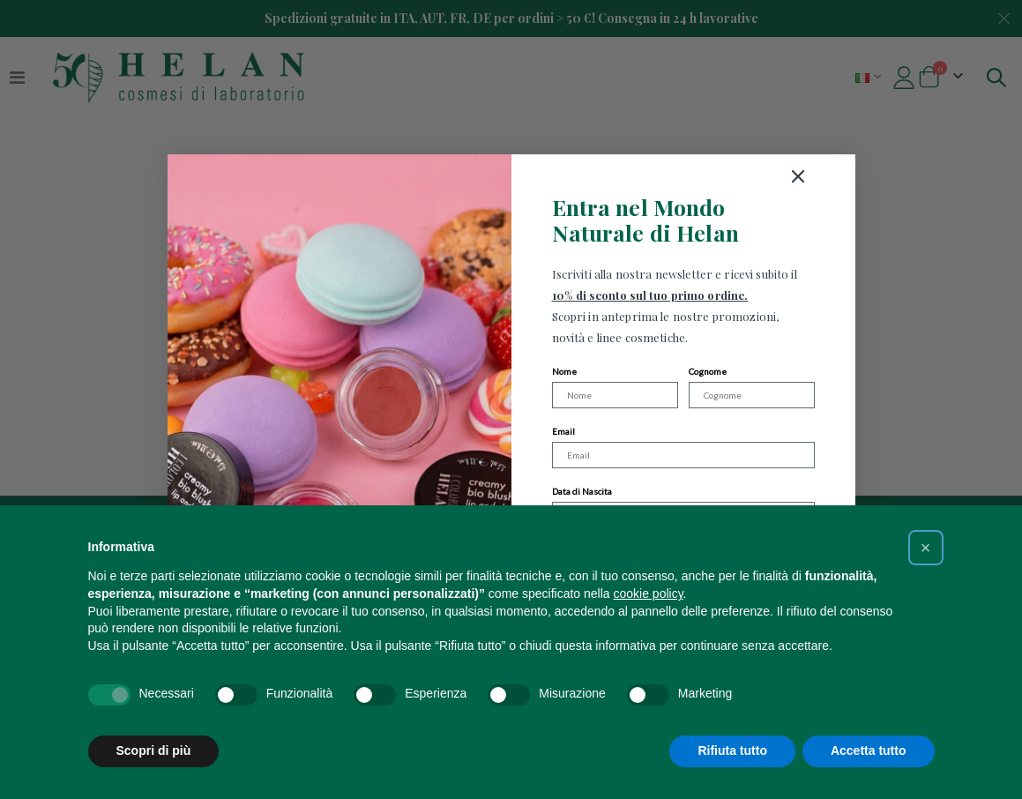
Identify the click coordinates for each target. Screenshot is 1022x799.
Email (563, 431)
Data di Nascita (582, 491)
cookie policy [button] (648, 593)
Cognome (708, 371)
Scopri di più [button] (153, 750)
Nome (564, 371)
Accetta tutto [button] (868, 750)
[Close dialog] (864, 176)
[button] (926, 548)
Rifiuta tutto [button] (732, 750)
